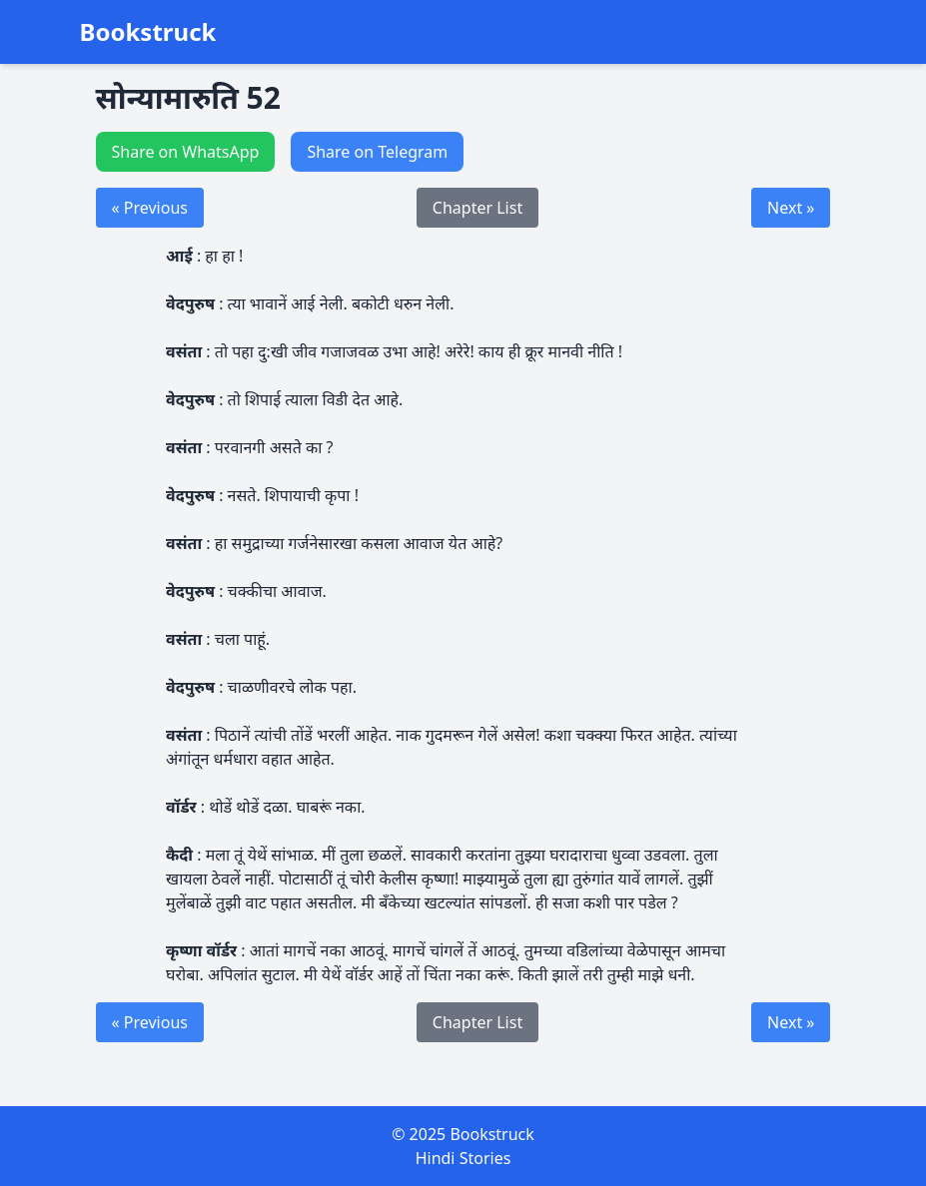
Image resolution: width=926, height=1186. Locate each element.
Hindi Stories (463, 1158)
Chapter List (477, 208)
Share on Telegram (377, 152)
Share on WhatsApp (186, 152)
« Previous (150, 208)
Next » (790, 208)
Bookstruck (148, 32)
